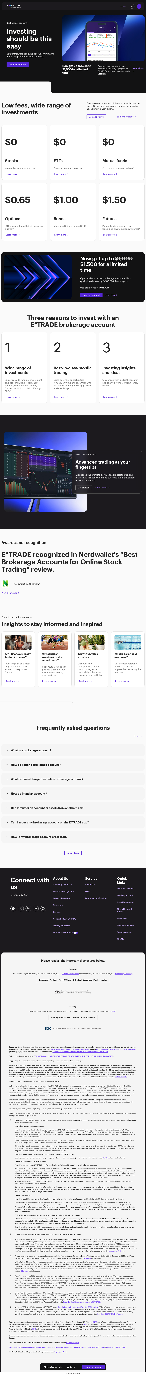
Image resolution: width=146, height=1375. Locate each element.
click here (106, 1158)
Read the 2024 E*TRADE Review (110, 1314)
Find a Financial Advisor (124, 910)
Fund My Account (125, 895)
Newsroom (58, 905)
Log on (71, 1367)
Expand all (138, 736)
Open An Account (125, 888)
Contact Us (90, 884)
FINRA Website (121, 1077)
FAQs (87, 891)
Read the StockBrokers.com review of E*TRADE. (82, 1302)
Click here (87, 1258)
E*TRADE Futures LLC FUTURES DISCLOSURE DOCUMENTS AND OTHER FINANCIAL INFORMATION (73, 1056)
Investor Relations (61, 898)
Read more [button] (13, 681)
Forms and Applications (96, 898)
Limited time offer (53, 1367)
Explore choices (126, 116)
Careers (56, 912)
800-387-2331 (19, 894)
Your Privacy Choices (65, 932)
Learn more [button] (13, 174)
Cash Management (126, 902)
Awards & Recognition (63, 891)
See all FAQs (73, 853)
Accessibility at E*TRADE (64, 919)
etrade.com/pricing (116, 1251)
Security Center (124, 932)
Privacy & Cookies (61, 925)
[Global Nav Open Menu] (139, 6)
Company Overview (62, 884)
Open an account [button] (93, 1367)
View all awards (10, 593)
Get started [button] (84, 487)
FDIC (114, 1011)
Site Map (121, 939)
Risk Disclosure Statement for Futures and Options (116, 1049)
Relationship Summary (123, 974)
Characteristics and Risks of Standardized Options (69, 1049)
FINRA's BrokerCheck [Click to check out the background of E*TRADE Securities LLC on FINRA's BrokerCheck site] (70, 974)
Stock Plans (122, 918)
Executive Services (125, 925)
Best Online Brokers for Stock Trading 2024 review (78, 1307)
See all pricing (96, 116)
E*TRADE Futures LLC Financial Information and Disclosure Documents (80, 1052)
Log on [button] (122, 6)
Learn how (111, 295)
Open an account (18, 64)
